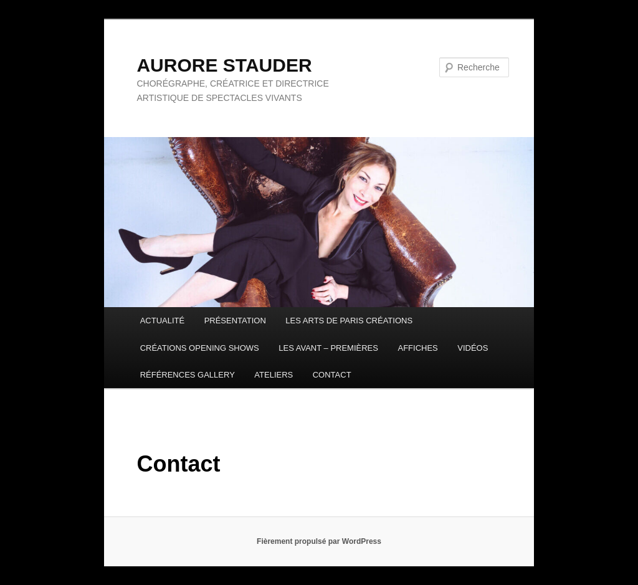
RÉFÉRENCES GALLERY (187, 374)
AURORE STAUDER (224, 65)
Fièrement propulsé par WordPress (319, 541)
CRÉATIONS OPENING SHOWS (199, 348)
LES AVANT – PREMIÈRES (328, 348)
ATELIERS (273, 374)
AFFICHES (417, 348)
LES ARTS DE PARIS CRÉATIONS (348, 320)
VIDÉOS (472, 348)
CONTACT (332, 374)
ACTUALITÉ (162, 320)
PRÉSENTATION (235, 320)
